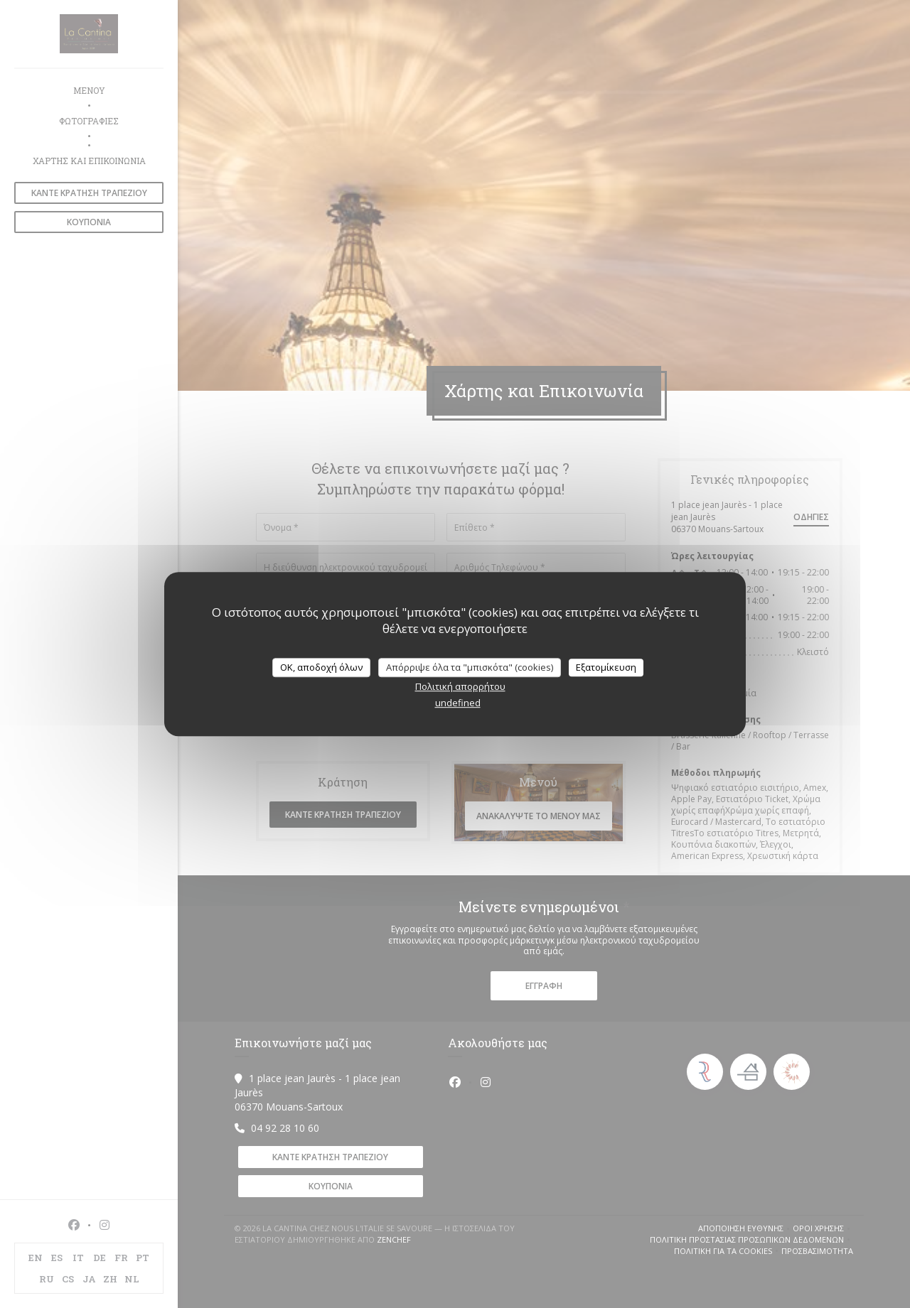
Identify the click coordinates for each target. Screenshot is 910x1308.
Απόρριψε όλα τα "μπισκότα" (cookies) (469, 667)
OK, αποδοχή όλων (321, 667)
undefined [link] (458, 702)
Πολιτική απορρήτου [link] (460, 686)
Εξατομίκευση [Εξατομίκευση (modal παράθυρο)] (606, 667)
